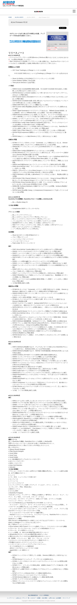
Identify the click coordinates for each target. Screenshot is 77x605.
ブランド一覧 (25, 598)
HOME (10, 17)
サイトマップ (66, 598)
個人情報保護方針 (33, 595)
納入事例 (44, 598)
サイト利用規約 (44, 595)
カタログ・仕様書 (35, 598)
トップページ (10, 598)
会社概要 (58, 598)
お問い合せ (52, 598)
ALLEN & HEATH (19, 17)
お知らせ (18, 598)
